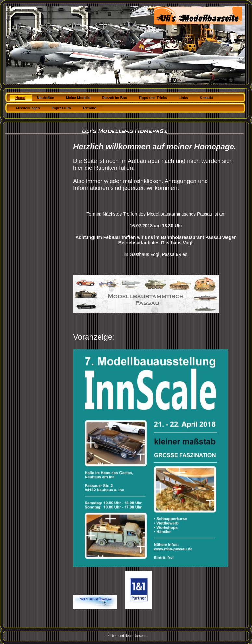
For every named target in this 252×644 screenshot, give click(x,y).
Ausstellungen (27, 108)
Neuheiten (45, 98)
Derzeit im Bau (114, 98)
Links (183, 98)
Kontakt (206, 98)
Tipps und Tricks (153, 98)
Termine (89, 108)
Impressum (61, 108)
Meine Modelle (78, 98)
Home (20, 98)
